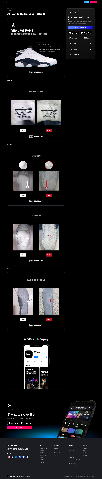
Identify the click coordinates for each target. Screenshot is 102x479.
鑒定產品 (69, 2)
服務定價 (78, 2)
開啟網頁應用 (93, 2)
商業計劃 (86, 2)
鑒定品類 (73, 2)
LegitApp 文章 (10, 8)
